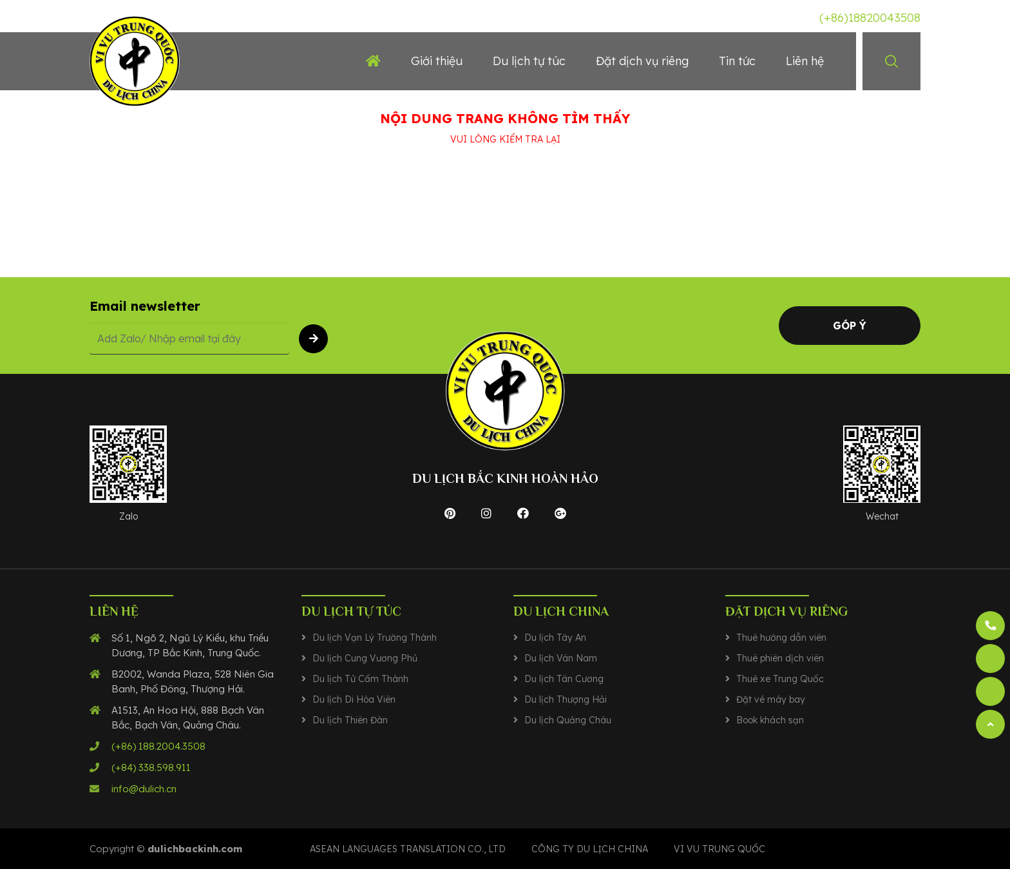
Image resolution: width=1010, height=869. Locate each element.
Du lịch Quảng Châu (567, 720)
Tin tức (737, 61)
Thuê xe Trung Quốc (780, 679)
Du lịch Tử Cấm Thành (360, 679)
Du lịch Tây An (555, 637)
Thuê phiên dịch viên (780, 658)
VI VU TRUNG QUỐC (719, 849)
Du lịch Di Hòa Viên (353, 699)
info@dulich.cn (143, 789)
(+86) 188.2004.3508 (158, 746)
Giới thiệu (436, 61)
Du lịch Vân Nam (560, 658)
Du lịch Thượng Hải (565, 699)
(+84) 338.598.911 (151, 767)
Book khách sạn (770, 720)
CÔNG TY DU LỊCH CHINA (589, 849)
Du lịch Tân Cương (564, 679)
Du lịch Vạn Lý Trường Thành (374, 637)
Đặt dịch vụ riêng (642, 61)
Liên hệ (805, 61)
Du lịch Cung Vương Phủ (364, 658)
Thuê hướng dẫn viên (781, 637)
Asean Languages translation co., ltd (408, 849)
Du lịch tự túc (529, 61)
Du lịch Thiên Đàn (350, 720)
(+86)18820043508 (869, 17)
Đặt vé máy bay (770, 699)
